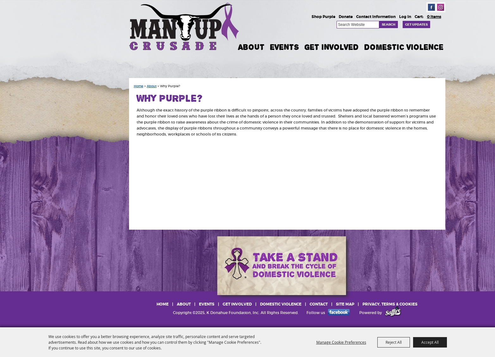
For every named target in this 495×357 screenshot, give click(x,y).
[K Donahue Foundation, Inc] (184, 26)
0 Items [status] (434, 16)
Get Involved (331, 47)
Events (284, 47)
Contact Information (376, 16)
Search (388, 24)
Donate (346, 16)
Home (138, 86)
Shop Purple (323, 16)
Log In (405, 16)
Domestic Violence (403, 47)
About (251, 47)
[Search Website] (358, 24)
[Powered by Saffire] (393, 312)
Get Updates (416, 24)
